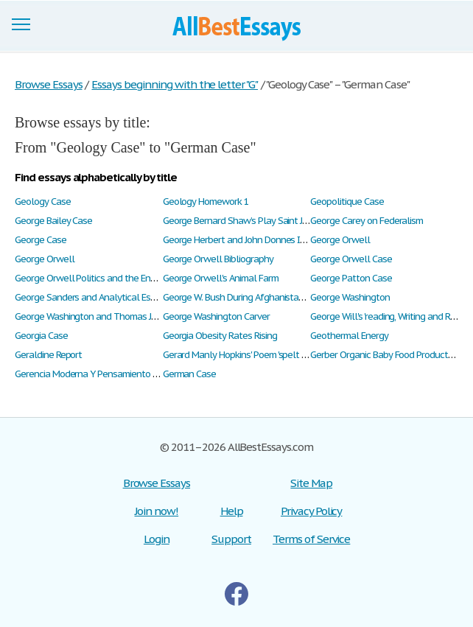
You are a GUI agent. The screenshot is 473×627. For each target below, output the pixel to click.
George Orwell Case (350, 259)
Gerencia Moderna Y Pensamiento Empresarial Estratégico (131, 374)
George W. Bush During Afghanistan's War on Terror (264, 297)
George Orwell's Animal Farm (220, 278)
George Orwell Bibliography (218, 259)
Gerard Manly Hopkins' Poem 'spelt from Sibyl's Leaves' (271, 354)
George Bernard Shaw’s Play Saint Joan (240, 220)
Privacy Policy (311, 511)
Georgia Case (41, 335)
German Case (190, 374)
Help (231, 511)
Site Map (311, 483)
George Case (40, 240)
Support (231, 539)
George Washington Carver (216, 316)
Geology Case (43, 201)
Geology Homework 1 (206, 201)
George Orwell (339, 240)
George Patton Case (350, 278)
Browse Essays (156, 483)
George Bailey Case (53, 220)
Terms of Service (311, 539)
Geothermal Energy (349, 335)
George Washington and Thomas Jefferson (100, 316)
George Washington (349, 297)
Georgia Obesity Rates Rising (220, 335)
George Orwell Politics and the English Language (113, 278)
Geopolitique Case (346, 201)
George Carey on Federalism (366, 220)
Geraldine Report (48, 354)
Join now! (157, 511)
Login (156, 539)
